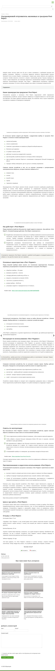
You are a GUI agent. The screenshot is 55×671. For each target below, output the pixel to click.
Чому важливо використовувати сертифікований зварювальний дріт (33, 612)
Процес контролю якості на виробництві (31, 573)
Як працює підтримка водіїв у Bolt (11, 592)
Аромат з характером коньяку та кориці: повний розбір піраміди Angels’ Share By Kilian (11, 612)
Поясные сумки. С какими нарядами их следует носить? (32, 593)
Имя (2, 628)
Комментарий (4, 633)
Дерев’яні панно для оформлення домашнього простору (11, 573)
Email (17, 628)
